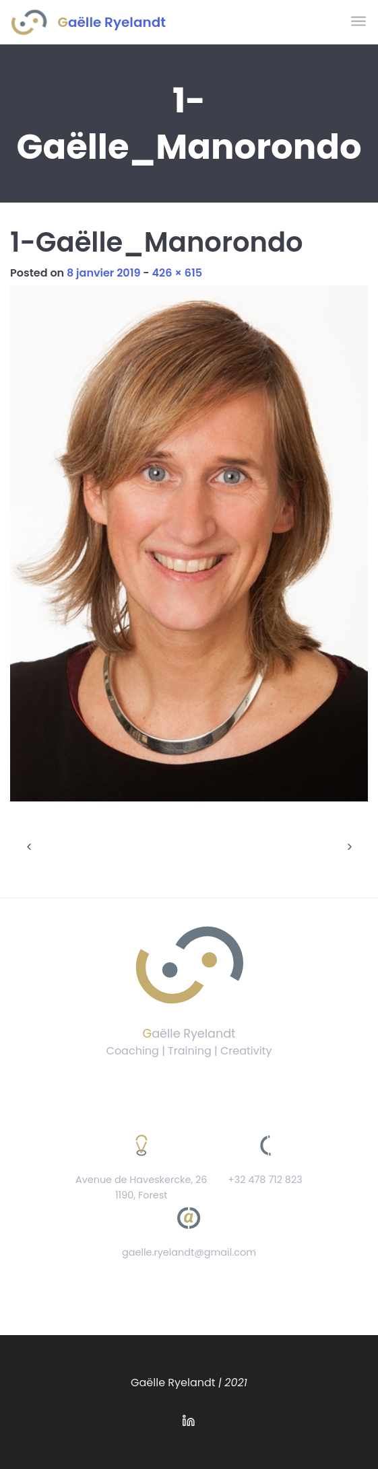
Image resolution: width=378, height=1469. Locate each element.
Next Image (349, 846)
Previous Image (28, 846)
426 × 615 (177, 273)
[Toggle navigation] (359, 21)
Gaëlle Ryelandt (112, 22)
